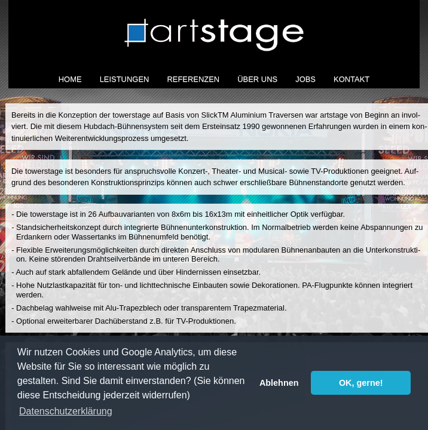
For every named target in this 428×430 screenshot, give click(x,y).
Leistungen (124, 79)
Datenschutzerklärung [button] (65, 411)
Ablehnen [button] (279, 383)
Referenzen (193, 79)
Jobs (305, 79)
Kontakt (351, 79)
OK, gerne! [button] (361, 383)
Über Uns (257, 79)
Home (70, 79)
